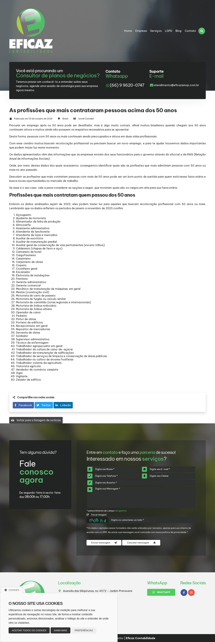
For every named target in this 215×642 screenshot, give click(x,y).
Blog (178, 30)
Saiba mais (60, 630)
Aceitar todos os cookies (29, 630)
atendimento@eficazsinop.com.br (176, 85)
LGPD (168, 30)
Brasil (65, 118)
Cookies (12, 590)
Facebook (23, 405)
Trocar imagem (96, 514)
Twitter (43, 405)
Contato (190, 30)
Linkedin (63, 405)
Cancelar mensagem (141, 542)
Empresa (141, 30)
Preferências (84, 630)
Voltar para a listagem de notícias (36, 420)
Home (128, 30)
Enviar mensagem (104, 542)
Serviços (156, 30)
